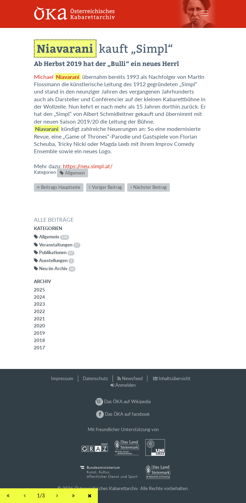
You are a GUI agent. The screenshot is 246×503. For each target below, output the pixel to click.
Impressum (62, 378)
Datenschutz (95, 378)
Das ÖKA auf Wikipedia (123, 401)
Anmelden (125, 385)
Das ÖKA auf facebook (123, 414)
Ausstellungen (56, 260)
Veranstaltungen (59, 244)
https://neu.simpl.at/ (88, 166)
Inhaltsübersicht (174, 378)
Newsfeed (132, 378)
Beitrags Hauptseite (60, 187)
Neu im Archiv (57, 268)
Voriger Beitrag (107, 187)
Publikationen (56, 252)
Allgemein (75, 173)
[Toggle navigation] (204, 13)
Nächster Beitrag (150, 187)
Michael (57, 76)
